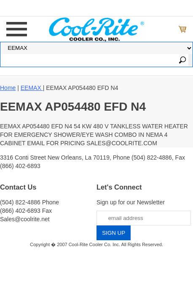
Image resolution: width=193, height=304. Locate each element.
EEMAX (32, 87)
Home (8, 87)
